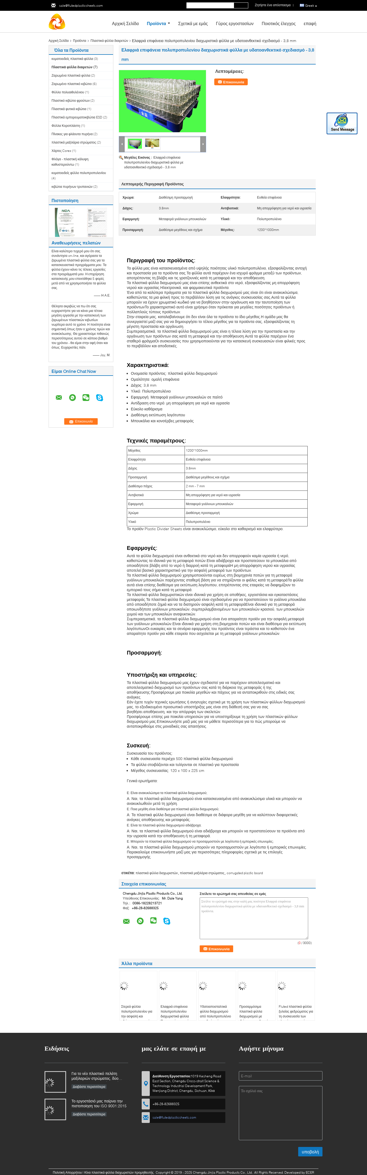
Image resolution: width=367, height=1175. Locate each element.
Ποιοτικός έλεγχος (279, 23)
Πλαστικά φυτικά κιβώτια (69, 109)
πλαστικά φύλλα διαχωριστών (156, 873)
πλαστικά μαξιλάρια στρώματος (74, 142)
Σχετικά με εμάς (193, 23)
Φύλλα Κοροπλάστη (66, 126)
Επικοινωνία (233, 82)
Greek (311, 6)
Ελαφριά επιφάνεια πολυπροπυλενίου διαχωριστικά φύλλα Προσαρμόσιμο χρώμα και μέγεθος (177, 1016)
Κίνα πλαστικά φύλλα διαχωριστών (109, 1172)
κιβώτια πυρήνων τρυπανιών (72, 187)
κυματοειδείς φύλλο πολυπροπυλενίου (79, 173)
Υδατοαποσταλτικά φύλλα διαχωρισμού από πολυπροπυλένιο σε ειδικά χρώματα (215, 1013)
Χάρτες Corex (61, 151)
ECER (310, 1172)
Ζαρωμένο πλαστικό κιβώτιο (72, 84)
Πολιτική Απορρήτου (67, 1172)
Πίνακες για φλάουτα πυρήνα (72, 134)
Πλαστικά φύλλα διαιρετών (109, 41)
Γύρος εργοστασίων (235, 23)
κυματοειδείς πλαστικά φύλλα (72, 59)
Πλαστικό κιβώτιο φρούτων (71, 100)
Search (241, 5)
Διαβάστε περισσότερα (89, 1087)
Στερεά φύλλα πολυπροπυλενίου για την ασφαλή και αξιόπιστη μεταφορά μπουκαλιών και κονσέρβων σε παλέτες (137, 1018)
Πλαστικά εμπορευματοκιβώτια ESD (77, 117)
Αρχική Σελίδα (125, 23)
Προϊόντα (156, 23)
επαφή (310, 23)
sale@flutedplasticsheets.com (81, 6)
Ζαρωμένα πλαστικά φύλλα (71, 75)
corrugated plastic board (245, 873)
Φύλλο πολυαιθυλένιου (68, 92)
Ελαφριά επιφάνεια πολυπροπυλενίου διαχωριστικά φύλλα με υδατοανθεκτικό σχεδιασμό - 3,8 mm (154, 162)
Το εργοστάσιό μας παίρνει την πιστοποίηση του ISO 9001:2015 (99, 1103)
